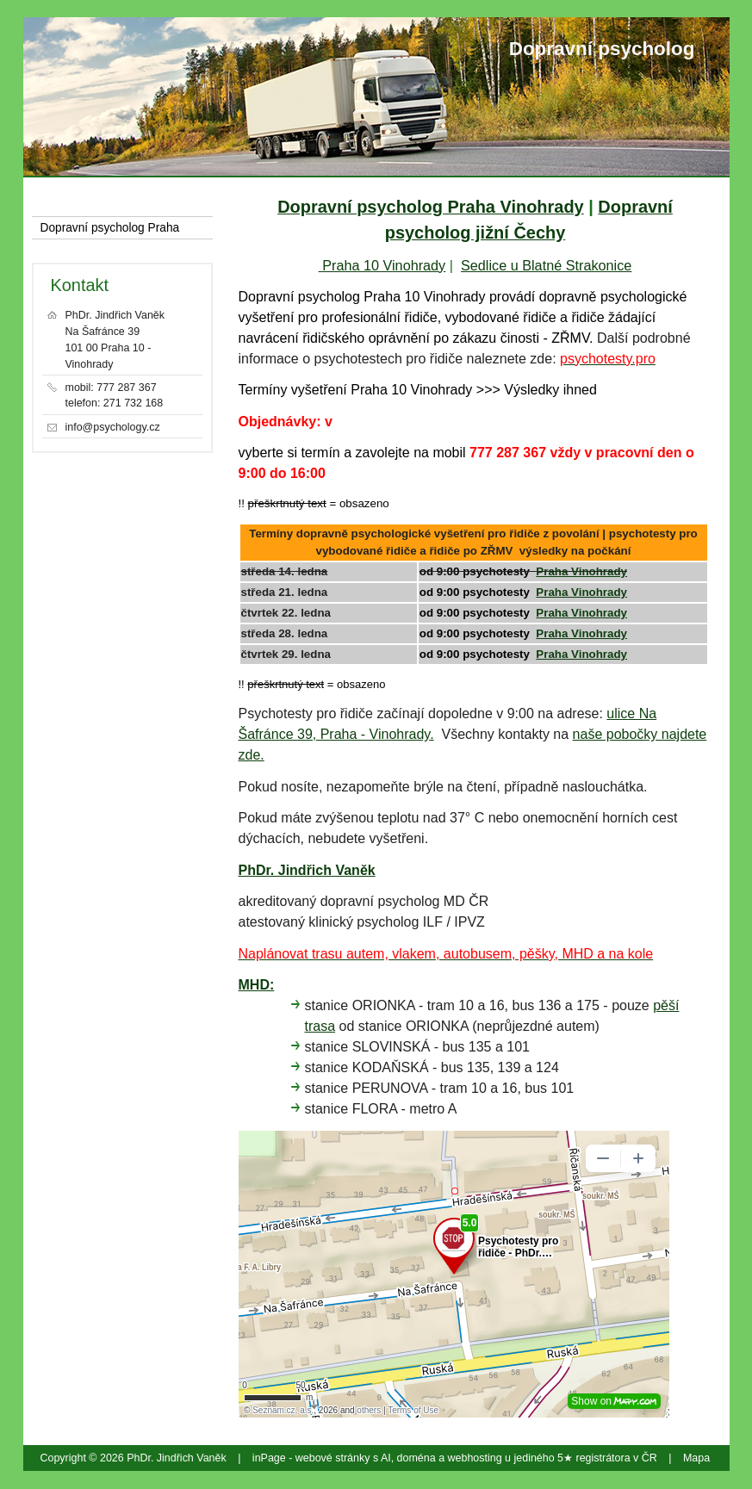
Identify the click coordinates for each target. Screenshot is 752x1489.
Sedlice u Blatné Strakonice (546, 265)
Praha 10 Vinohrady (382, 265)
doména (416, 1458)
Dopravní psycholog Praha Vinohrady (430, 206)
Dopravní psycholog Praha (110, 227)
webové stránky (332, 1458)
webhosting (475, 1458)
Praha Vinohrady (581, 571)
